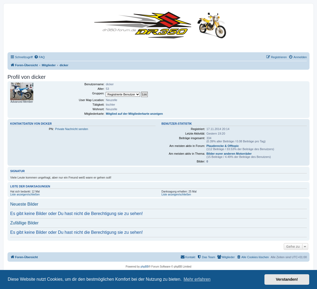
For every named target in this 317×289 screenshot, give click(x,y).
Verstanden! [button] (287, 279)
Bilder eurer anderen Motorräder (229, 153)
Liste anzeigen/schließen (25, 194)
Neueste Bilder (24, 204)
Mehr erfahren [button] (197, 279)
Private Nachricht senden (71, 129)
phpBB (145, 266)
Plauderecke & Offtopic (223, 145)
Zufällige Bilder (24, 223)
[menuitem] (39, 57)
